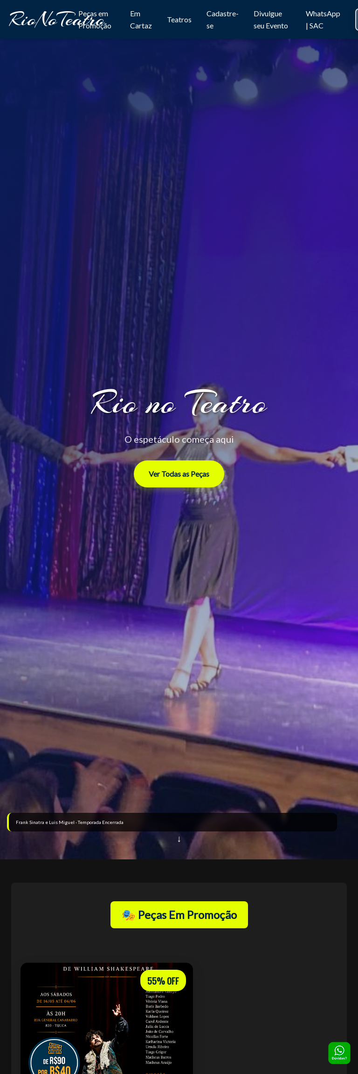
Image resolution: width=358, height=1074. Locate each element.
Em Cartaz (141, 19)
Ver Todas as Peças (179, 473)
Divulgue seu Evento (271, 19)
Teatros (179, 19)
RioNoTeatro (56, 19)
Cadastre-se (223, 19)
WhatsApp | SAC (323, 19)
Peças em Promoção (94, 19)
